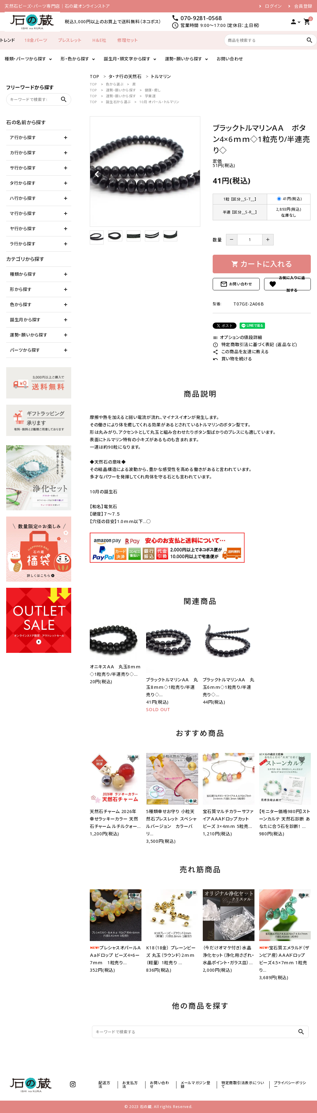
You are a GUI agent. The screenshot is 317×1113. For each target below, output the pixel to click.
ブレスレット (69, 40)
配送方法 (104, 1084)
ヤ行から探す (23, 228)
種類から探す (23, 274)
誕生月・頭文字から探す (127, 59)
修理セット (127, 40)
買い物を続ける (232, 359)
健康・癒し (153, 90)
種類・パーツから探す (25, 59)
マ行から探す (23, 213)
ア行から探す (23, 137)
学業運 (150, 96)
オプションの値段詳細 (237, 337)
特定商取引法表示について (242, 1084)
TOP (93, 84)
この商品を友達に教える (241, 351)
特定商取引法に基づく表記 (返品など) (255, 344)
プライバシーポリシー (290, 1084)
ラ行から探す (23, 244)
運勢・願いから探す (183, 59)
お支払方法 (130, 1084)
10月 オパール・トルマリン (159, 101)
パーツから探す (25, 350)
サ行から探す (23, 168)
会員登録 (303, 6)
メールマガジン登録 (196, 1084)
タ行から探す (23, 183)
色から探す (21, 304)
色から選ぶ (115, 84)
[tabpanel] (145, 171)
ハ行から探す (23, 198)
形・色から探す (75, 59)
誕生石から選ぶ (118, 101)
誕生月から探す (25, 320)
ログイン (273, 6)
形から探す (21, 289)
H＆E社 (99, 40)
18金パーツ (35, 40)
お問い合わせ (230, 59)
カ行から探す (23, 153)
